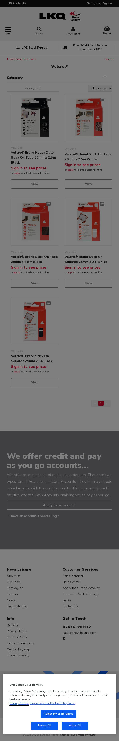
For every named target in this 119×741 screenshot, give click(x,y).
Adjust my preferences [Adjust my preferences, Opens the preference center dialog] (58, 714)
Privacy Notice (19, 703)
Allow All (75, 726)
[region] (59, 704)
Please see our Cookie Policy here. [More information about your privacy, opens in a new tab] (52, 703)
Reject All (44, 726)
